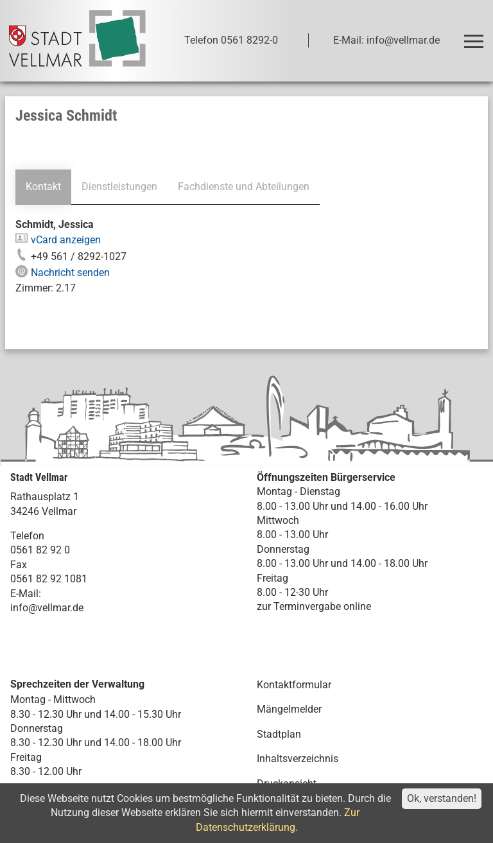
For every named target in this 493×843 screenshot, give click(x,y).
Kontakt (43, 186)
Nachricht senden (70, 272)
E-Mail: (25, 593)
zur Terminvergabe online (314, 606)
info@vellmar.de (46, 608)
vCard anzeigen (66, 240)
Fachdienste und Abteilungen (243, 186)
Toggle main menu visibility (476, 35)
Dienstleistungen (119, 186)
